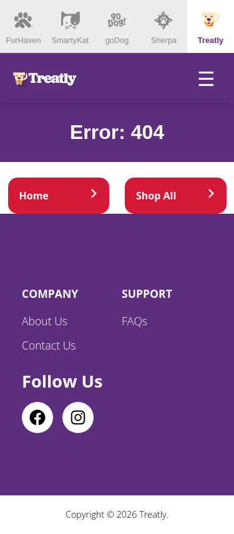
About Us (44, 320)
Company (50, 293)
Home (59, 196)
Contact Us (49, 345)
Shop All (175, 196)
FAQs (134, 320)
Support (147, 293)
